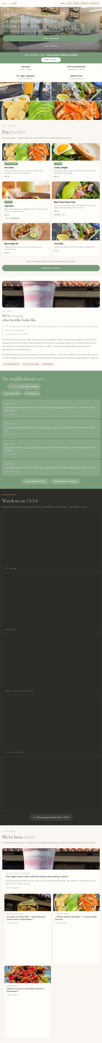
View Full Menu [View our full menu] (51, 46)
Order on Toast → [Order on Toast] (51, 60)
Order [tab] (76, 3)
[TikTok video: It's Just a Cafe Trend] (51, 722)
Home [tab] (63, 3)
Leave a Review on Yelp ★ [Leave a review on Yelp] (35, 481)
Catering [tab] (84, 3)
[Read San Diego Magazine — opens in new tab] (27, 929)
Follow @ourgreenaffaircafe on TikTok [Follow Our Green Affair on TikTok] (51, 817)
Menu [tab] (69, 3)
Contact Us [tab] (94, 3)
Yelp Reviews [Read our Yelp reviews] (32, 393)
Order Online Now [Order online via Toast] (51, 38)
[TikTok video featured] (51, 784)
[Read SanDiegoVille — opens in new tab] (27, 1002)
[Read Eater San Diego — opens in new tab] (76, 929)
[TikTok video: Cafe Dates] (51, 539)
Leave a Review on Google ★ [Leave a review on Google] (65, 481)
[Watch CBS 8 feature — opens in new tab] (51, 870)
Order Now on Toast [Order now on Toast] (51, 268)
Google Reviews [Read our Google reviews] (12, 393)
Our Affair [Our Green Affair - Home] (9, 3)
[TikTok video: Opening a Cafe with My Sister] (51, 661)
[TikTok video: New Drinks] (51, 600)
